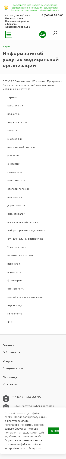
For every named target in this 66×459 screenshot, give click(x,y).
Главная (8, 345)
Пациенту (10, 377)
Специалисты (13, 368)
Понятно (54, 430)
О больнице (11, 352)
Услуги (8, 361)
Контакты (10, 384)
